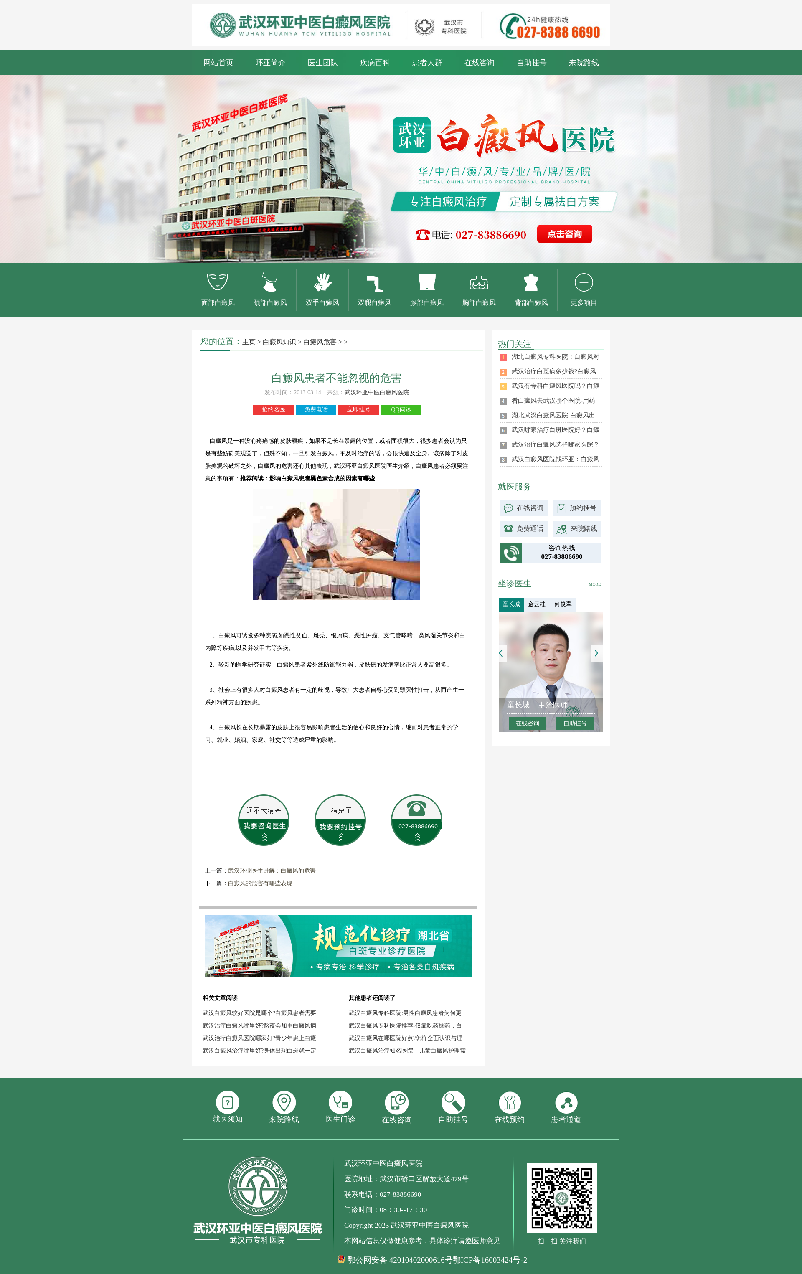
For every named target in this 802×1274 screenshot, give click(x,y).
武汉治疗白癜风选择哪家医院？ (555, 444)
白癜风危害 (320, 341)
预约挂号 (583, 507)
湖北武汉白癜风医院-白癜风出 (553, 415)
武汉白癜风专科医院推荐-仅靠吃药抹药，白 (405, 1026)
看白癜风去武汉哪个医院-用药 (553, 400)
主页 (249, 341)
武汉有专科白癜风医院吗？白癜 (555, 386)
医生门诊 (340, 1107)
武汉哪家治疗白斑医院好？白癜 (555, 429)
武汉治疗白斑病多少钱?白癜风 (554, 371)
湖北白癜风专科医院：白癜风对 (555, 356)
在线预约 (510, 1107)
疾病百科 (375, 62)
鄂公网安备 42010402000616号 (400, 1260)
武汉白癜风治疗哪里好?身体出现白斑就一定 (259, 1051)
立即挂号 (359, 409)
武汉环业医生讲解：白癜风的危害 (272, 871)
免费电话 (316, 409)
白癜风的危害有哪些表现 (260, 883)
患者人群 (427, 62)
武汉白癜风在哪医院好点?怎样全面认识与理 (405, 1038)
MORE (595, 584)
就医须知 (228, 1107)
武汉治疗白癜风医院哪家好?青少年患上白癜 (259, 1038)
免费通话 (530, 528)
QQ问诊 (401, 409)
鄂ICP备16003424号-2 (490, 1260)
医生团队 (323, 62)
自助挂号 (532, 62)
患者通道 (566, 1107)
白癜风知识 (279, 341)
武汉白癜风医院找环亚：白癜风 (555, 459)
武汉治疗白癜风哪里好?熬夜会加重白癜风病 (259, 1026)
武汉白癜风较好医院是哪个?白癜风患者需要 (259, 1013)
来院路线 (584, 62)
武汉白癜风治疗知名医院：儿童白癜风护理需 (407, 1051)
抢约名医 (273, 409)
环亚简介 (271, 62)
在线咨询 (479, 62)
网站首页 (218, 62)
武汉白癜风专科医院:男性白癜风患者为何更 (405, 1013)
